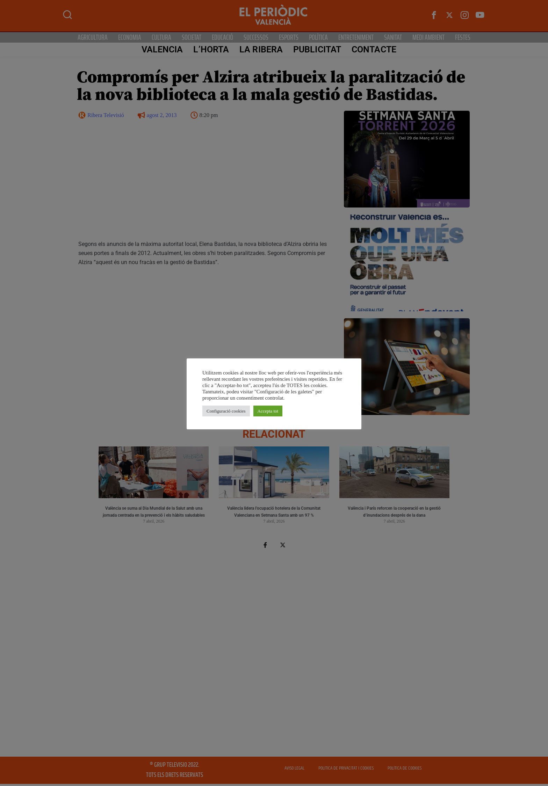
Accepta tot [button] (268, 411)
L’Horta (211, 49)
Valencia (162, 49)
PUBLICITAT (317, 49)
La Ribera (261, 49)
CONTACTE (374, 49)
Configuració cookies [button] (226, 411)
